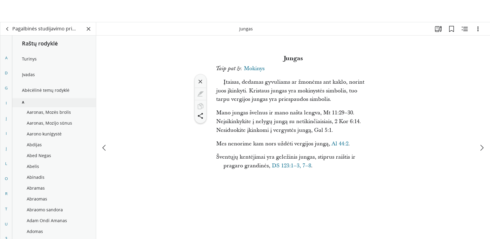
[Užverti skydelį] (88, 29)
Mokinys (254, 68)
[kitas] (482, 126)
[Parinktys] (478, 29)
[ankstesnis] (105, 126)
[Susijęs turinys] (465, 29)
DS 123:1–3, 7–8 (291, 165)
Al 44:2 (340, 143)
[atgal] (7, 29)
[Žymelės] (452, 29)
